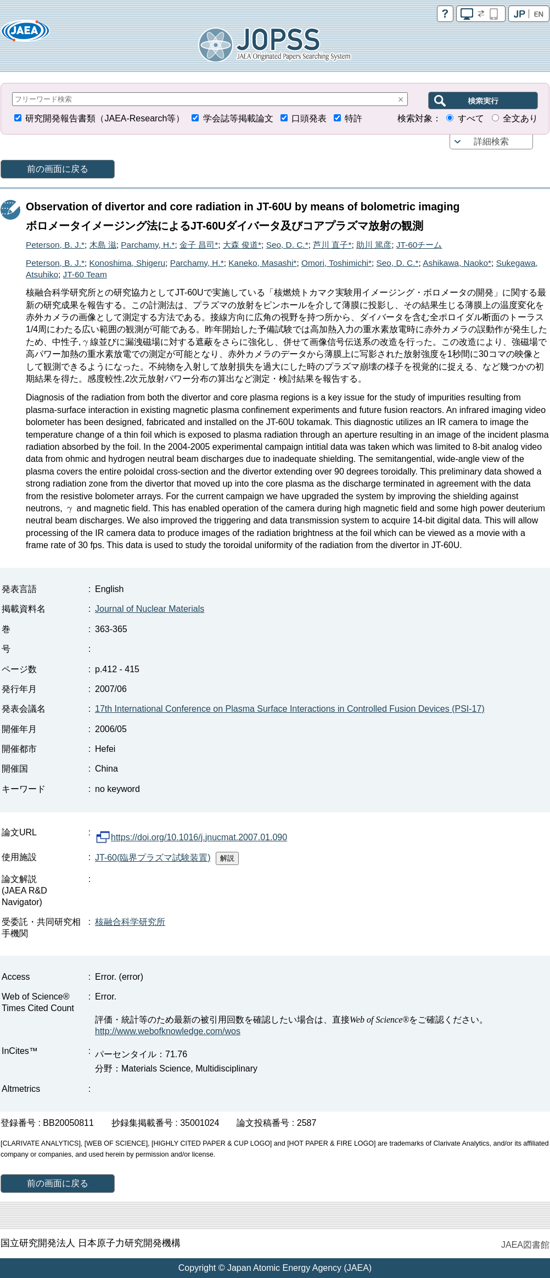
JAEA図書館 (525, 1244)
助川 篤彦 (373, 244)
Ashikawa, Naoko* (457, 262)
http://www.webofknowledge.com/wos (167, 1031)
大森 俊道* (242, 244)
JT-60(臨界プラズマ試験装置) (153, 857)
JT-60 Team (85, 274)
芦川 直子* (332, 244)
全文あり (520, 118)
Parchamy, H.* (148, 244)
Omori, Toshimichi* (336, 262)
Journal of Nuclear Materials (149, 608)
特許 (353, 118)
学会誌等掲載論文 (238, 118)
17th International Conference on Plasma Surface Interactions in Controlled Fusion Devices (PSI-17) (290, 708)
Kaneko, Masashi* (262, 262)
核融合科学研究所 (130, 922)
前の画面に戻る (57, 169)
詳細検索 (491, 141)
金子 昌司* (198, 244)
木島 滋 (102, 244)
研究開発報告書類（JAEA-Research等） (104, 118)
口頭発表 (309, 118)
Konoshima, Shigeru (127, 262)
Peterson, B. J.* (55, 244)
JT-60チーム (419, 244)
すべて (471, 118)
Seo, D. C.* (287, 244)
